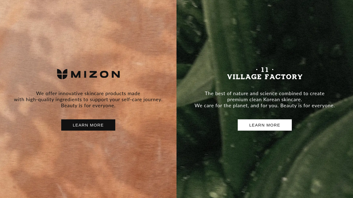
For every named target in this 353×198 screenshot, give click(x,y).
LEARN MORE (88, 125)
